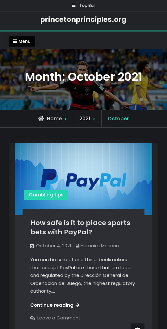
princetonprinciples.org (83, 19)
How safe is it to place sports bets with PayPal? (80, 227)
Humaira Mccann (100, 245)
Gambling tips (46, 194)
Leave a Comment (59, 318)
